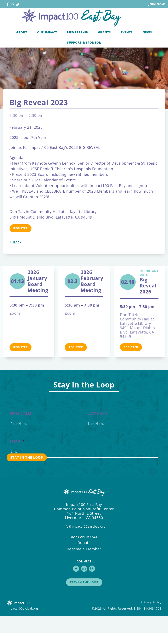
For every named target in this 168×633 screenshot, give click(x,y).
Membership (77, 48)
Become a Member (84, 565)
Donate (84, 559)
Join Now (157, 4)
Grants (104, 48)
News (147, 48)
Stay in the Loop (84, 599)
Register (20, 245)
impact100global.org (22, 625)
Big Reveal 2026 (149, 298)
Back (16, 259)
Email (17, 458)
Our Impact (47, 48)
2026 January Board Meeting (38, 298)
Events (127, 48)
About (21, 48)
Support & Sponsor (84, 59)
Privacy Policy (151, 619)
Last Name (97, 430)
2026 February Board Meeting (92, 298)
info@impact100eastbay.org (84, 543)
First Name (20, 430)
